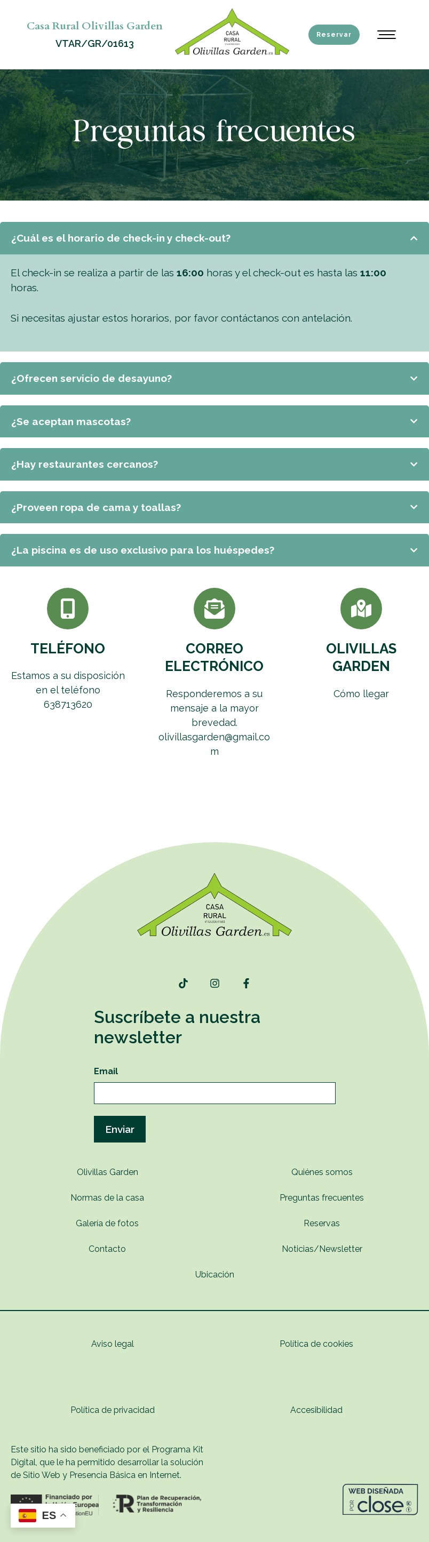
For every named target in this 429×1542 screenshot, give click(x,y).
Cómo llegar (361, 693)
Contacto (107, 1249)
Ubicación (214, 1274)
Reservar (334, 34)
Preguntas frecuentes (322, 1198)
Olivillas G (96, 1172)
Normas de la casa (107, 1198)
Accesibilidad (316, 1410)
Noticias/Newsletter (322, 1249)
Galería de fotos (107, 1223)
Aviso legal (112, 1344)
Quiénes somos (322, 1172)
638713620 (68, 704)
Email (106, 1071)
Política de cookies (316, 1344)
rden (129, 1172)
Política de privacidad (112, 1410)
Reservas (322, 1223)
